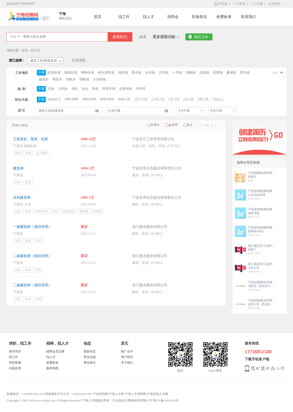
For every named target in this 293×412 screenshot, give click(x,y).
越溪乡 (44, 79)
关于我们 (127, 362)
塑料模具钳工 (256, 231)
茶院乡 (57, 79)
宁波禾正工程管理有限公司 (153, 139)
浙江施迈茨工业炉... (261, 245)
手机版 (222, 3)
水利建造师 (22, 197)
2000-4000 (71, 99)
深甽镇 (191, 72)
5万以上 (218, 99)
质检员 (252, 176)
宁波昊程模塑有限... (261, 191)
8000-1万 (124, 99)
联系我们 (248, 17)
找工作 (124, 17)
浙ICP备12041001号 (166, 400)
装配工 (252, 249)
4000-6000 (89, 99)
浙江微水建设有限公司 (149, 227)
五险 (51, 88)
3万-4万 (188, 99)
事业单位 (90, 362)
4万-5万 (203, 99)
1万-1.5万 (141, 99)
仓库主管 (253, 267)
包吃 (74, 88)
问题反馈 (15, 368)
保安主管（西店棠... (260, 304)
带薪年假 (108, 88)
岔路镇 (204, 72)
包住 (85, 88)
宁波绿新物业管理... (261, 282)
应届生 (154, 124)
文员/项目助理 (256, 195)
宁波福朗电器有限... (261, 173)
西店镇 (136, 72)
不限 (41, 72)
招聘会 (173, 17)
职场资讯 (199, 17)
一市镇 (177, 72)
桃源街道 (71, 72)
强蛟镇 (84, 79)
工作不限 (184, 110)
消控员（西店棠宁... (260, 286)
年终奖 (141, 88)
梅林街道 (87, 72)
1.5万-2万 (158, 99)
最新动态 (90, 351)
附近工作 (201, 37)
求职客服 (15, 362)
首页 (97, 17)
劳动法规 (90, 357)
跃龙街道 (54, 72)
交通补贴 (125, 88)
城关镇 (123, 72)
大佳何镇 (99, 79)
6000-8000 (107, 99)
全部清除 (79, 60)
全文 (13, 36)
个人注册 (257, 3)
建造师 (18, 168)
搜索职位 (120, 37)
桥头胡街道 (106, 72)
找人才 (148, 17)
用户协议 (127, 357)
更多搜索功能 (164, 37)
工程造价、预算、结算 (30, 139)
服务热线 (52, 368)
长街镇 (150, 72)
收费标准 (223, 17)
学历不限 (216, 110)
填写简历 (15, 351)
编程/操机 (254, 213)
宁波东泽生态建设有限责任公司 (156, 168)
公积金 (63, 88)
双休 (95, 88)
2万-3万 (174, 99)
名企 (190, 124)
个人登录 (239, 3)
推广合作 (127, 351)
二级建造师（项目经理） (32, 256)
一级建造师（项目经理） (32, 227)
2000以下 (54, 99)
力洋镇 (164, 72)
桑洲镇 (231, 72)
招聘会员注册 (55, 351)
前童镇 (218, 72)
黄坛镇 (245, 72)
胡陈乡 (71, 79)
